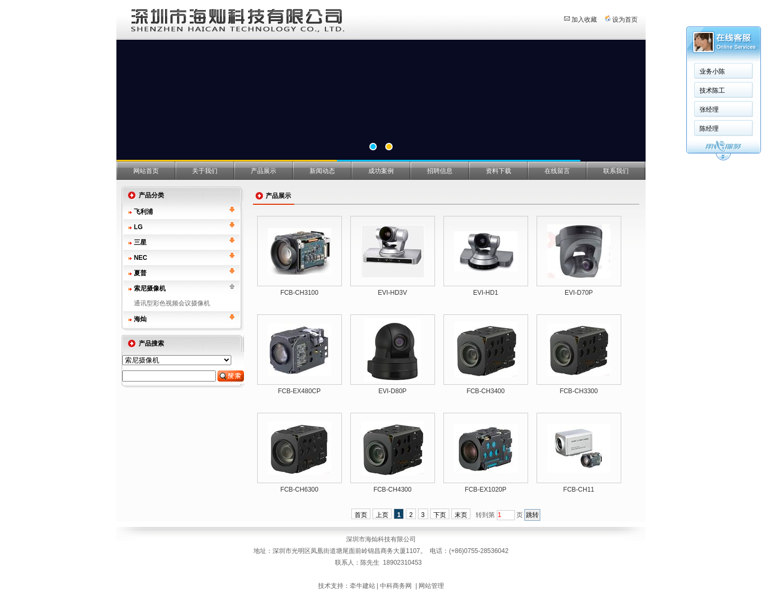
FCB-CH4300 (393, 489)
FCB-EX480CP (299, 391)
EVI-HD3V (392, 292)
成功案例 (381, 171)
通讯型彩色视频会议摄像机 (172, 303)
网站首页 (146, 171)
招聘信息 (439, 171)
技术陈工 (712, 90)
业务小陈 (712, 71)
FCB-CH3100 (299, 292)
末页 (461, 515)
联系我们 (616, 171)
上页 (382, 515)
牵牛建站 (362, 586)
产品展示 (263, 171)
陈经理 (709, 128)
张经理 (709, 109)
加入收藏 (584, 19)
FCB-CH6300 (299, 489)
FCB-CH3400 (486, 391)
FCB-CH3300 (579, 391)
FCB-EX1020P (485, 489)
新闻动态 (322, 171)
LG (138, 227)
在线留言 (557, 171)
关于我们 (204, 171)
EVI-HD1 (485, 292)
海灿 (140, 319)
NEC (140, 257)
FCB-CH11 (578, 489)
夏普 (140, 273)
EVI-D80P (392, 391)
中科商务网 (396, 586)
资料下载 (498, 171)
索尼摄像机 (150, 288)
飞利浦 (143, 211)
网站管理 (431, 586)
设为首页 (625, 19)
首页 (361, 515)
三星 (140, 242)
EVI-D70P (579, 292)
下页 (439, 515)
